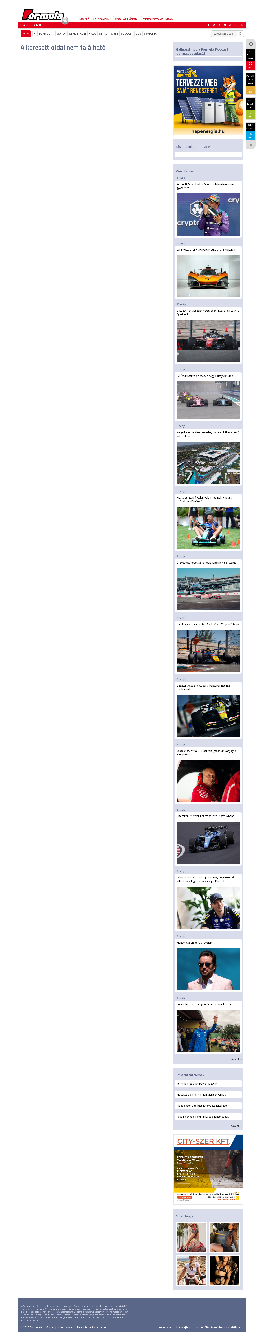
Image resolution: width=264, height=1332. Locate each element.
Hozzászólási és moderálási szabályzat (218, 1327)
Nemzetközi (77, 33)
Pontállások (126, 19)
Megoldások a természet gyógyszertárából (202, 1105)
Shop (26, 33)
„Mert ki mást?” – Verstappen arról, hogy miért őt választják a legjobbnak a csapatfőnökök (208, 902)
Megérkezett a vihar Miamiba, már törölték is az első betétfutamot (208, 457)
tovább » (236, 1059)
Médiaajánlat (184, 1327)
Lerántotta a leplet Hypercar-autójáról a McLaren (208, 272)
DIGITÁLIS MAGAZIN (94, 19)
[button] (242, 25)
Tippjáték (150, 33)
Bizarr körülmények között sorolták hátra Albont (208, 839)
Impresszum (166, 1327)
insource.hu (99, 1327)
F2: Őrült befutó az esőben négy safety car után (208, 396)
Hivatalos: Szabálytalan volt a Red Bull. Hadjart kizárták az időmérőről (208, 522)
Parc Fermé (185, 171)
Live (138, 33)
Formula (46, 33)
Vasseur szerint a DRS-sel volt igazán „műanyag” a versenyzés (208, 775)
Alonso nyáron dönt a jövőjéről (208, 965)
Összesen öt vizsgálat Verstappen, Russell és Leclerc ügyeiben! (208, 335)
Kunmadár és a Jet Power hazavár (197, 1083)
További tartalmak (190, 1075)
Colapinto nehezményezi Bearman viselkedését (208, 1027)
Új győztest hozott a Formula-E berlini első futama (208, 585)
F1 (35, 33)
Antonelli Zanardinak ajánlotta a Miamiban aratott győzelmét (208, 209)
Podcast (127, 33)
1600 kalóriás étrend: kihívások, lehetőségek (203, 1116)
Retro (103, 33)
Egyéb (114, 33)
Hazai (92, 33)
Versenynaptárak (158, 19)
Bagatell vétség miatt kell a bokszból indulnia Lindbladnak (208, 710)
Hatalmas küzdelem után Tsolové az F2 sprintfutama (208, 647)
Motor (61, 33)
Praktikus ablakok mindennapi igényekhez (201, 1094)
